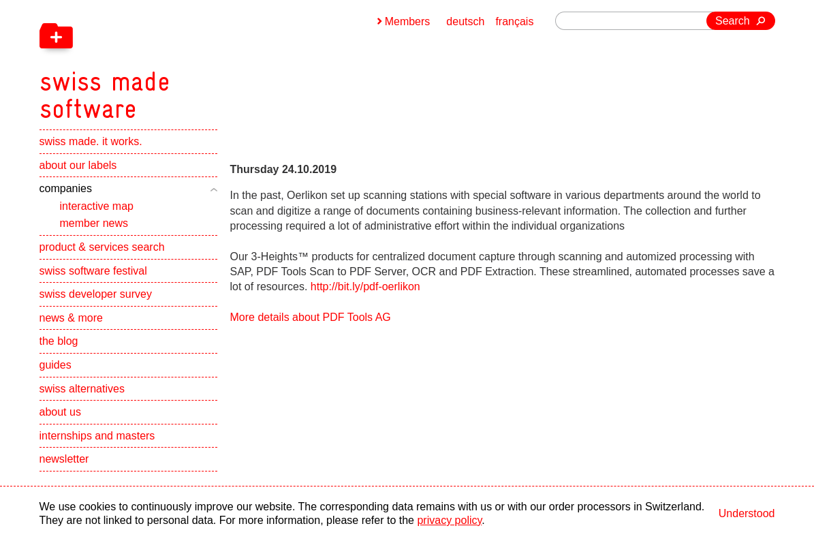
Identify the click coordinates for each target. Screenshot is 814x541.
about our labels (78, 165)
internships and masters (97, 436)
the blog (59, 341)
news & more (71, 318)
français (514, 21)
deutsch (465, 21)
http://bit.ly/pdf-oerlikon (365, 286)
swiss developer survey (96, 294)
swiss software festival (93, 271)
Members (408, 21)
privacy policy (449, 520)
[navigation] (176, 61)
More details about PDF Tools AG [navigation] (310, 317)
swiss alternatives (82, 389)
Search (732, 21)
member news (94, 223)
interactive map (97, 206)
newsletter (64, 459)
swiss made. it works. (91, 141)
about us (60, 412)
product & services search (102, 247)
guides (56, 365)
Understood (747, 513)
